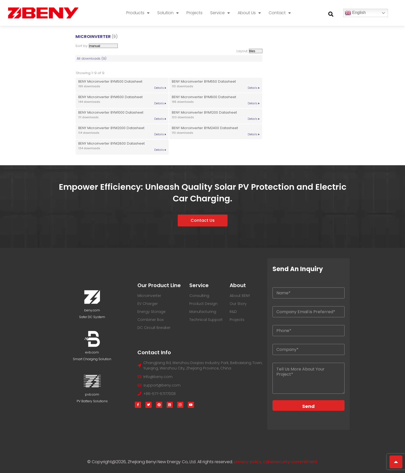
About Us (249, 13)
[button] (331, 14)
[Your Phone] (308, 330)
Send (308, 406)
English (355, 13)
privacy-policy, (247, 462)
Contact (280, 13)
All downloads (91, 58)
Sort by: (96, 45)
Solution (168, 13)
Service (220, 13)
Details (159, 88)
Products (138, 13)
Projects (194, 13)
